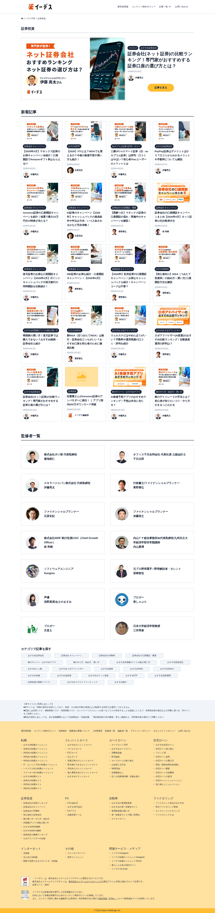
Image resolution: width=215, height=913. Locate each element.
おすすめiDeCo (167, 669)
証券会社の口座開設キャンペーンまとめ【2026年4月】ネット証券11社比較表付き (173, 216)
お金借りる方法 (119, 764)
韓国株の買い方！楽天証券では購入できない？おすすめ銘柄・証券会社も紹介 (40, 339)
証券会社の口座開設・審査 (144, 655)
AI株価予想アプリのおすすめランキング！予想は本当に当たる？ (128, 400)
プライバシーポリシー (141, 731)
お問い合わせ (181, 6)
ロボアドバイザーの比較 (34, 838)
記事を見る (161, 87)
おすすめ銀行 (121, 682)
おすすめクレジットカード (80, 745)
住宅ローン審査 (163, 768)
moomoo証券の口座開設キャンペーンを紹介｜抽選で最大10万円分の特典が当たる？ (41, 216)
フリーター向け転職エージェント (38, 772)
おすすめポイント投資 (98, 675)
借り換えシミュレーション (168, 784)
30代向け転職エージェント (35, 757)
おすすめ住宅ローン (165, 745)
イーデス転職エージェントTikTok (126, 861)
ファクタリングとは (165, 815)
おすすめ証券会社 (36, 655)
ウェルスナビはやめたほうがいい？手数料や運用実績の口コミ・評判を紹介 (128, 339)
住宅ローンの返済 (164, 776)
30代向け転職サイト (32, 788)
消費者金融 (117, 753)
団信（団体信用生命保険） (168, 764)
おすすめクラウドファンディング (82, 682)
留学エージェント (76, 857)
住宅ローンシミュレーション (169, 780)
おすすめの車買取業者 (122, 803)
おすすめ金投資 (64, 675)
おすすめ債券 (107, 669)
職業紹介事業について (79, 731)
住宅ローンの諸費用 (165, 772)
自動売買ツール (75, 815)
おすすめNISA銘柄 (31, 827)
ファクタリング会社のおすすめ (170, 803)
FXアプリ (72, 811)
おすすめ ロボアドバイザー (71, 669)
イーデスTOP (29, 18)
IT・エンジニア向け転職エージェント (40, 764)
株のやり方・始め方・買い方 (86, 662)
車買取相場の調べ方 (121, 811)
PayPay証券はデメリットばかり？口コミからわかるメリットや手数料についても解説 (172, 155)
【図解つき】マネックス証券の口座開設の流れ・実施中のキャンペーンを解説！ (128, 216)
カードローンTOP (120, 745)
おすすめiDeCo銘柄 (32, 830)
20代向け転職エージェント (35, 753)
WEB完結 (116, 768)
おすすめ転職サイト (32, 776)
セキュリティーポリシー (164, 731)
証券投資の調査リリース (39, 682)
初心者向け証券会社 (32, 815)
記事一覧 (163, 6)
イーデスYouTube (119, 869)
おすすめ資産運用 (163, 675)
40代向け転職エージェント (35, 760)
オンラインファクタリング (168, 811)
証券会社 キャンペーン (71, 655)
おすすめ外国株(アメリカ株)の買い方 (133, 662)
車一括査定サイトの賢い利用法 (126, 815)
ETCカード (73, 753)
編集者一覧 (123, 731)
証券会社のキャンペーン (34, 807)
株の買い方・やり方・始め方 (36, 819)
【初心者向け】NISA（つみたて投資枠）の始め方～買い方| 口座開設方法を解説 (173, 278)
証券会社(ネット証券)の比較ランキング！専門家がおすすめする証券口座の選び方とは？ (159, 59)
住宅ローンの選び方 (165, 760)
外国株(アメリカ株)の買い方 (36, 823)
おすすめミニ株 (35, 669)
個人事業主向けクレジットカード (83, 772)
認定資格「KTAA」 (107, 898)
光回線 (26, 853)
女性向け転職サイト (32, 780)
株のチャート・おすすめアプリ (42, 662)
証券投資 (42, 18)
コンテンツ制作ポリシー (144, 6)
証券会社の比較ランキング (35, 803)
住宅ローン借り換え (165, 749)
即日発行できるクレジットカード (83, 764)
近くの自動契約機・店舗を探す (126, 776)
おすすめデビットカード (79, 776)
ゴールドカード (75, 749)
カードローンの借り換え (123, 760)
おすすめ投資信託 (175, 662)
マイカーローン (119, 819)
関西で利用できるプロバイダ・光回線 (40, 861)
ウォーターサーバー (77, 853)
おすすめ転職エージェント (35, 745)
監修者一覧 (110, 731)
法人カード (73, 757)
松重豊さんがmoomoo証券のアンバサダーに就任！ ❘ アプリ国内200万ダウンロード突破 (85, 400)
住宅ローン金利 (163, 757)
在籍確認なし (118, 772)
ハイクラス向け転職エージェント (38, 768)
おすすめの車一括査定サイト (125, 807)
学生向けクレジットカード (80, 768)
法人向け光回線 (30, 857)
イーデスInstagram (120, 853)
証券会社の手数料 (107, 655)
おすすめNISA (136, 669)
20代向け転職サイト (32, 784)
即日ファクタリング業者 (167, 807)
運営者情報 (122, 6)
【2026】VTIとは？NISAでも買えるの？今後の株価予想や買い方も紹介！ (85, 155)
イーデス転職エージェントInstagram (128, 857)
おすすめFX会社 (75, 807)
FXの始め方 (73, 803)
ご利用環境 (97, 731)
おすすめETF (132, 675)
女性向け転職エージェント (35, 749)
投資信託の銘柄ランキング (35, 834)
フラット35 (161, 753)
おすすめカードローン (122, 749)
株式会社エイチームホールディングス (86, 881)
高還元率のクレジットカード (81, 760)
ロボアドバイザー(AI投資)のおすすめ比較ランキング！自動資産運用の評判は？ (173, 339)
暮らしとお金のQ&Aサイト (124, 865)
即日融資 (116, 757)
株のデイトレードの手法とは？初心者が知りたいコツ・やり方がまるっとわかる (172, 400)
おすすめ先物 (34, 675)
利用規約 (63, 731)
